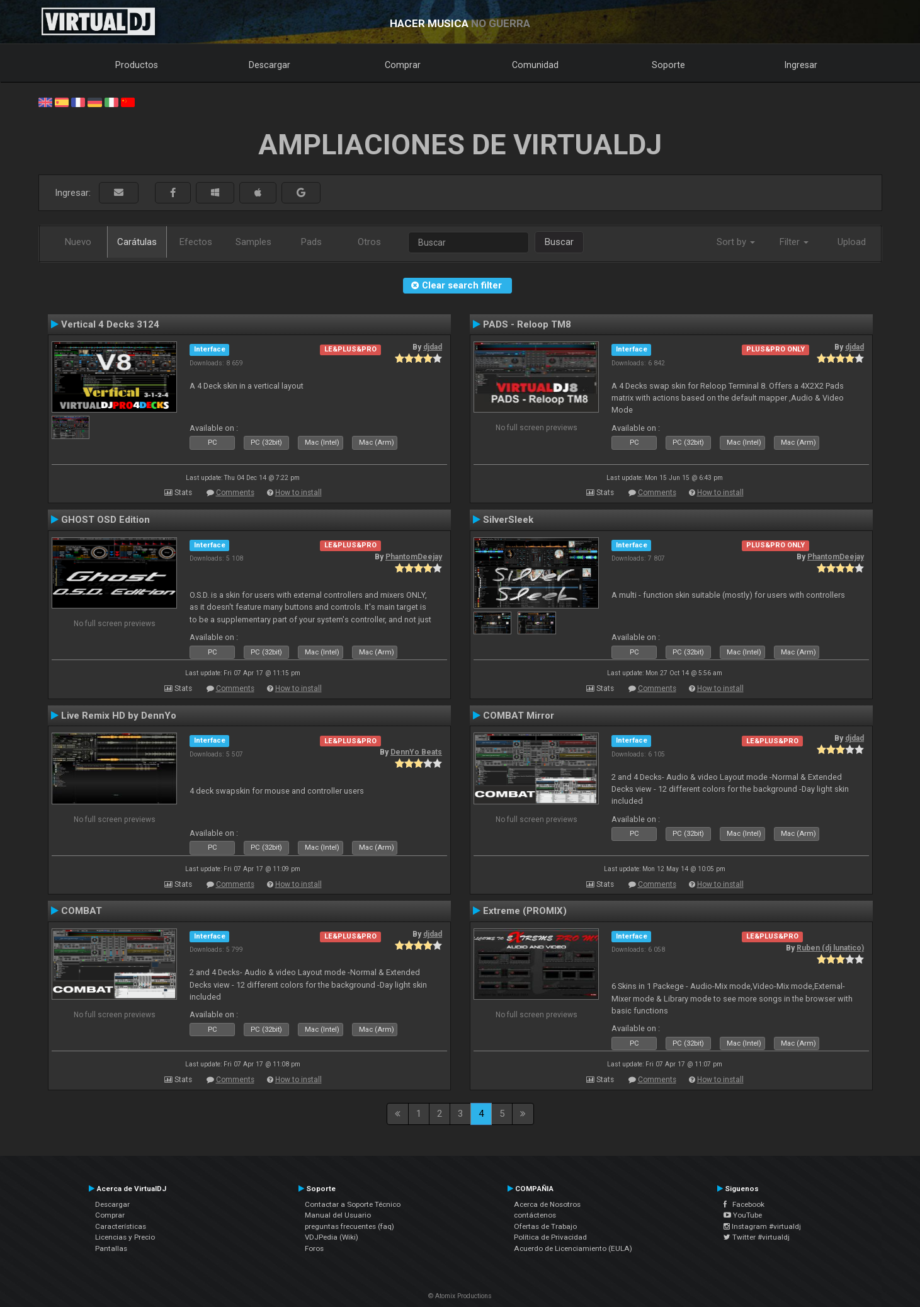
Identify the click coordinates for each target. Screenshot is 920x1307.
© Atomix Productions (460, 1296)
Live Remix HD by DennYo (118, 715)
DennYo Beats (416, 752)
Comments (235, 492)
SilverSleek (508, 519)
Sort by (736, 242)
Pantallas (111, 1248)
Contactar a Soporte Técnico (352, 1204)
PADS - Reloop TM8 (527, 324)
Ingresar (801, 65)
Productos (136, 65)
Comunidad (535, 65)
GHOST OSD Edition (105, 519)
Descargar (269, 65)
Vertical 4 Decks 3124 (110, 324)
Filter (794, 242)
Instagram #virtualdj (762, 1226)
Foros (314, 1248)
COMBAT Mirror (518, 715)
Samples (253, 242)
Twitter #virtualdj (757, 1237)
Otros (369, 242)
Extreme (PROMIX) (525, 910)
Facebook (744, 1204)
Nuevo (78, 242)
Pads (311, 242)
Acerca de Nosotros (547, 1204)
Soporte (668, 65)
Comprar (403, 65)
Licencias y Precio (125, 1237)
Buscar (559, 242)
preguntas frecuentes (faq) (349, 1226)
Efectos (195, 242)
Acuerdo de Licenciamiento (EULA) (573, 1248)
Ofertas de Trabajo (545, 1226)
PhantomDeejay (413, 556)
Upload (852, 242)
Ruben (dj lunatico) (830, 948)
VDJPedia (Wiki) (331, 1237)
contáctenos (535, 1215)
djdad (432, 347)
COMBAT (81, 910)
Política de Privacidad (550, 1237)
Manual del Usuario (338, 1215)
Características (120, 1226)
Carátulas (137, 242)
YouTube (743, 1215)
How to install (298, 492)
